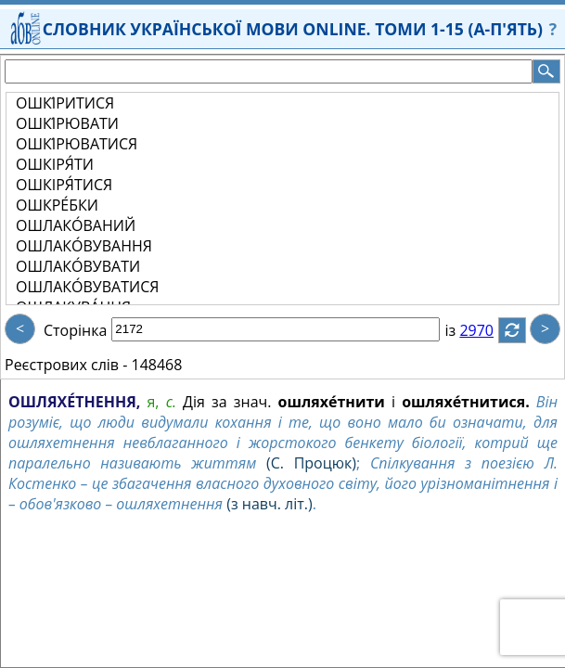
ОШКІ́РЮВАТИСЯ (76, 144)
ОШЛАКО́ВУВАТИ (78, 266)
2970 (487, 330)
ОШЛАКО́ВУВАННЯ (84, 246)
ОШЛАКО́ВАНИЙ (75, 225)
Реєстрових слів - (66, 364)
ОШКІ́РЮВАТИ (67, 123)
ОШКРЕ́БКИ (57, 205)
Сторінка (75, 330)
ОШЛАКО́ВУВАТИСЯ (87, 286)
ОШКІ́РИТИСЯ (65, 103)
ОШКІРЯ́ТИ (55, 164)
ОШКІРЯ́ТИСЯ (64, 184)
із (461, 330)
